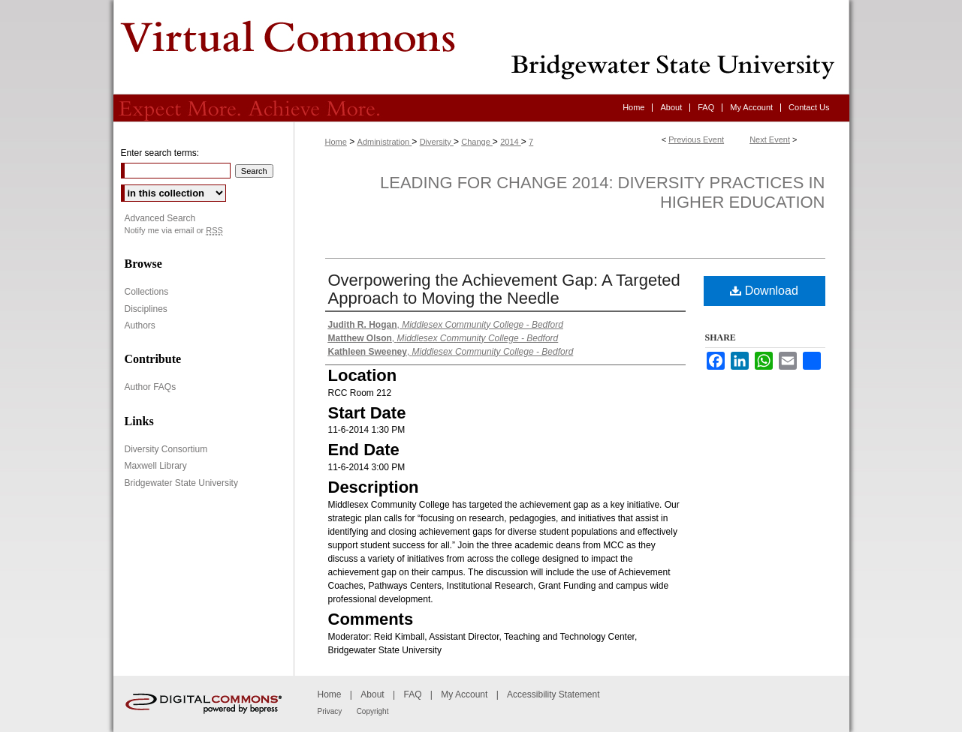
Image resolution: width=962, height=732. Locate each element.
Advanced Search (160, 218)
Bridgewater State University (181, 483)
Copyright (373, 711)
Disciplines (146, 309)
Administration (384, 141)
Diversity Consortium (166, 449)
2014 (510, 141)
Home (336, 141)
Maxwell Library (156, 465)
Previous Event (696, 139)
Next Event (769, 139)
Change (477, 141)
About (372, 694)
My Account (464, 694)
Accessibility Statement (553, 694)
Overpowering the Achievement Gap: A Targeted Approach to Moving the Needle (504, 289)
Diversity (437, 141)
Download (764, 290)
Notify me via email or (174, 231)
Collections (147, 291)
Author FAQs (150, 387)
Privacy (330, 711)
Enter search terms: (160, 153)
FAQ (412, 694)
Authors (140, 325)
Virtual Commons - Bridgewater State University (481, 47)
